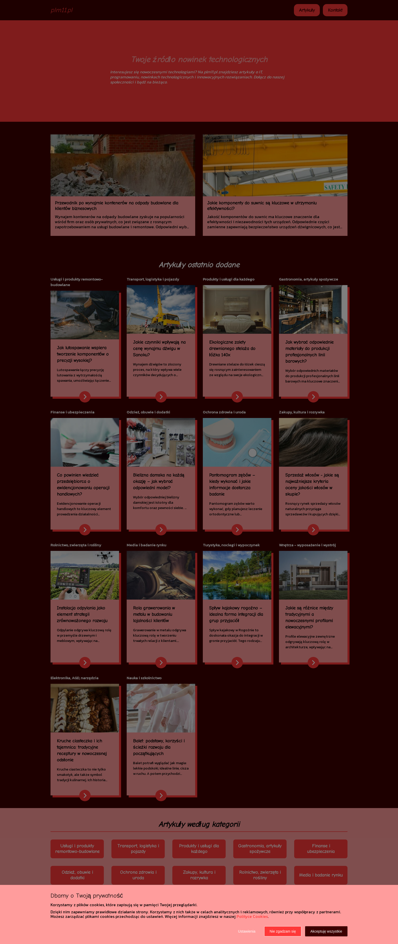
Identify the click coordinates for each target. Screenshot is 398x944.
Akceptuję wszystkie (326, 931)
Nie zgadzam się (283, 931)
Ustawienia (246, 931)
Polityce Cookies (252, 916)
